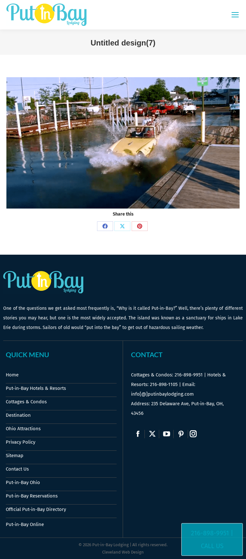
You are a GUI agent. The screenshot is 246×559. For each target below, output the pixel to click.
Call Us (212, 546)
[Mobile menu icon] (235, 14)
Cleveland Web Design (123, 552)
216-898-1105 (164, 384)
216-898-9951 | (212, 533)
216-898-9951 (189, 375)
